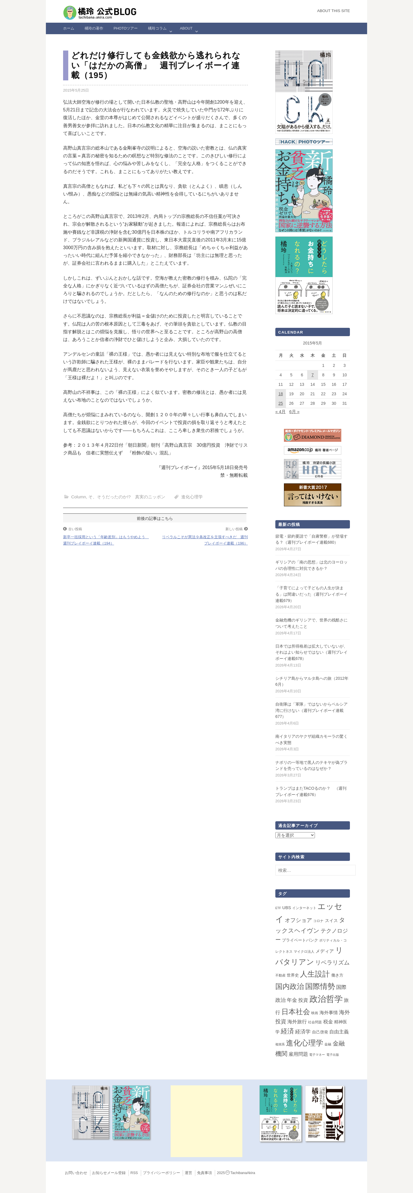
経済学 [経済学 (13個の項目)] (303, 1032)
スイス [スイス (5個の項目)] (331, 920)
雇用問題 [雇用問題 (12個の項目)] (298, 1054)
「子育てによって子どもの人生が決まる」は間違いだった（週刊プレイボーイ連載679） (311, 594)
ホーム (68, 28)
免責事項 (204, 1173)
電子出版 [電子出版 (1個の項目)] (332, 1054)
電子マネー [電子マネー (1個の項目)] (317, 1054)
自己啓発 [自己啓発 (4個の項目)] (320, 1032)
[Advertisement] (206, 1121)
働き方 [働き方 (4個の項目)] (337, 975)
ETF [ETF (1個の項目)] (278, 908)
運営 (188, 1173)
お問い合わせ (76, 1173)
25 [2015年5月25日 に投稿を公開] (280, 403)
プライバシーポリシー (161, 1173)
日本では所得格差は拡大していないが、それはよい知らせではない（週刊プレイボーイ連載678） (311, 652)
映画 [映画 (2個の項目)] (314, 1013)
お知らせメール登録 (109, 1173)
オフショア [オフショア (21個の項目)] (298, 920)
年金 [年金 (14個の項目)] (292, 1000)
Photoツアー (126, 28)
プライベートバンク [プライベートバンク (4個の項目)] (300, 940)
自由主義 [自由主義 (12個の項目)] (339, 1032)
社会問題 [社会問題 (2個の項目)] (315, 1022)
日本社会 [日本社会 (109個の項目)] (295, 1012)
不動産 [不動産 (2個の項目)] (280, 975)
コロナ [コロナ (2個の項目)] (318, 921)
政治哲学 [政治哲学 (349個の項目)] (326, 999)
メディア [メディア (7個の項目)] (324, 951)
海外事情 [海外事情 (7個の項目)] (329, 1012)
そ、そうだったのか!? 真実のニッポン (126, 496)
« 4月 (280, 411)
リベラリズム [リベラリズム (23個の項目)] (332, 962)
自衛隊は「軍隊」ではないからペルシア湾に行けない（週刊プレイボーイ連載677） (311, 710)
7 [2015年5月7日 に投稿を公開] (312, 375)
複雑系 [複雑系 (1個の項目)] (280, 1044)
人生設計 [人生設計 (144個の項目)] (315, 974)
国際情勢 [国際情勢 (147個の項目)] (320, 986)
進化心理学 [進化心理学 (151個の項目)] (304, 1043)
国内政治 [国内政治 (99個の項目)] (289, 986)
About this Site (333, 11)
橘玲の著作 (94, 28)
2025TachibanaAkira (236, 1173)
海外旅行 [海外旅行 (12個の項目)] (297, 1021)
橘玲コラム (157, 28)
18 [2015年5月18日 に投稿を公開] (280, 394)
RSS (134, 1173)
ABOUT (186, 28)
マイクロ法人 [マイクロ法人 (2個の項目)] (304, 952)
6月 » (294, 411)
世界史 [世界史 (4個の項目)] (293, 975)
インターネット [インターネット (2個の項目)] (304, 908)
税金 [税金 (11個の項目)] (328, 1021)
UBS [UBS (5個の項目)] (286, 907)
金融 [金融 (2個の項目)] (327, 1044)
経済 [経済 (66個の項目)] (287, 1031)
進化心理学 (192, 496)
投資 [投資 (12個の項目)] (303, 1000)
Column (78, 496)
